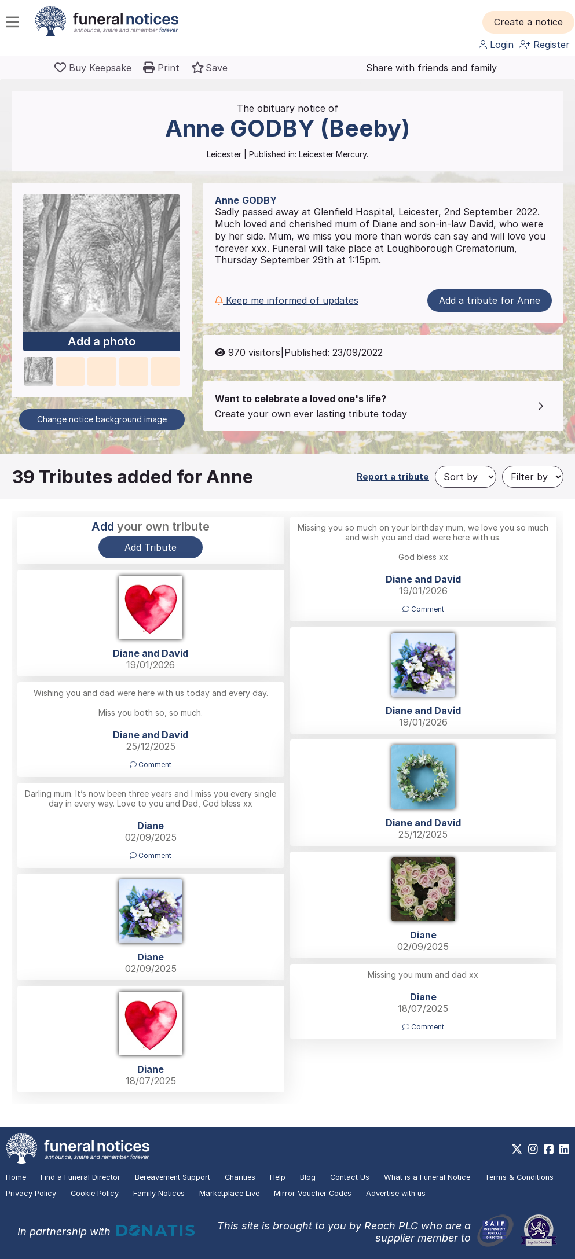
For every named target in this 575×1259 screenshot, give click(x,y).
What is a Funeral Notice (427, 1177)
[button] (528, 22)
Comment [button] (423, 609)
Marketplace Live (229, 1193)
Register (544, 44)
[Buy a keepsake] (92, 67)
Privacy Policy (31, 1193)
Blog (308, 1177)
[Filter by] (532, 477)
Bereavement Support (172, 1177)
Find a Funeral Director (80, 1177)
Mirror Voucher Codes (312, 1193)
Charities (240, 1177)
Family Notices (159, 1193)
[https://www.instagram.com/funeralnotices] (533, 1149)
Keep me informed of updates (286, 300)
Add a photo (101, 341)
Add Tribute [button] (150, 547)
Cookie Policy (95, 1193)
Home (16, 1177)
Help (277, 1177)
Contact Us (349, 1177)
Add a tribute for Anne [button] (489, 300)
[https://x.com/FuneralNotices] (516, 1149)
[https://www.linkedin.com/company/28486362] (564, 1149)
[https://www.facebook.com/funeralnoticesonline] (549, 1149)
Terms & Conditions (519, 1177)
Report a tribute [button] (393, 476)
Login (496, 44)
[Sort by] (465, 477)
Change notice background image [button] (102, 419)
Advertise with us (396, 1193)
